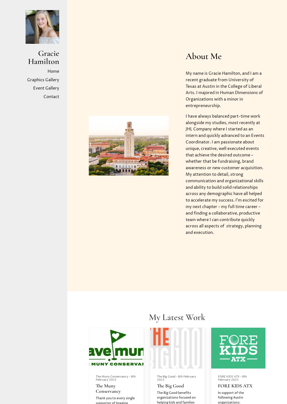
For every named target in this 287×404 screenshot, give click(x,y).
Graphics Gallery (43, 80)
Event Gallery (46, 88)
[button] (260, 377)
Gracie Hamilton (43, 57)
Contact (51, 97)
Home (53, 71)
